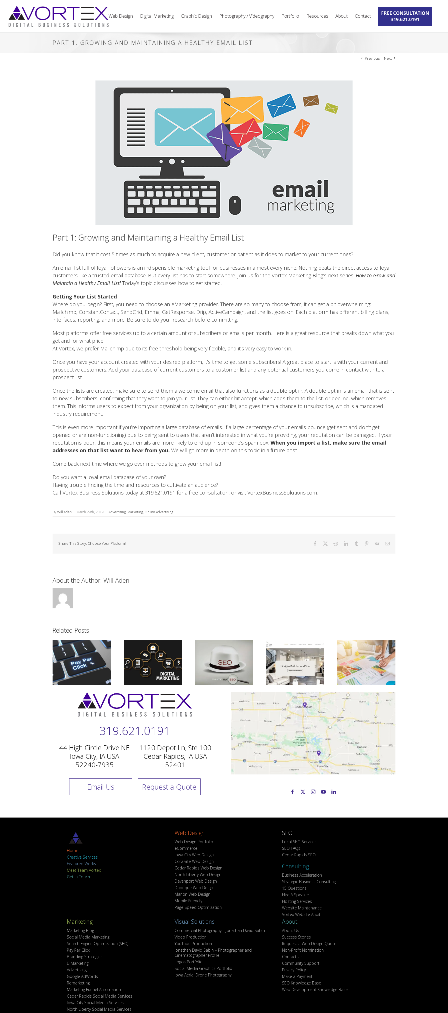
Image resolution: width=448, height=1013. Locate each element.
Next (388, 58)
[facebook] (292, 792)
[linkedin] (333, 792)
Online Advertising (159, 512)
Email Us (100, 787)
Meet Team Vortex (84, 870)
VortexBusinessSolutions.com (282, 492)
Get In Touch (78, 876)
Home (72, 850)
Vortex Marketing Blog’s (299, 275)
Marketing (135, 512)
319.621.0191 (160, 492)
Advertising (117, 512)
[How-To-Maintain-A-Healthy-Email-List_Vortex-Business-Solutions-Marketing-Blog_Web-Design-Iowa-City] (224, 152)
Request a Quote (169, 787)
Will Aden (64, 512)
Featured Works (81, 863)
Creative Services (82, 857)
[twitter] (303, 792)
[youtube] (323, 792)
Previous (372, 58)
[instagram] (313, 792)
